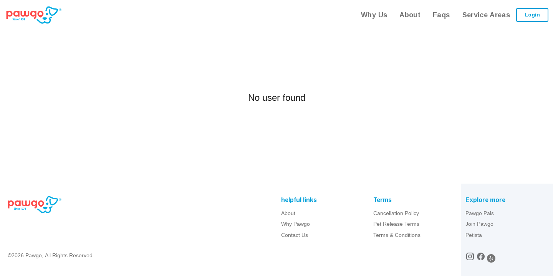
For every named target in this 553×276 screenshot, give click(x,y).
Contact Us (294, 235)
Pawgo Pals (479, 213)
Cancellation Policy (396, 213)
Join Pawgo (479, 224)
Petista (473, 235)
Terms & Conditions (397, 235)
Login (532, 15)
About (288, 213)
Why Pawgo (295, 224)
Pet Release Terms (396, 224)
